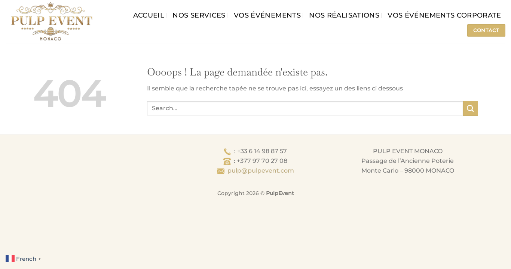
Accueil (148, 15)
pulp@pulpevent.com (260, 170)
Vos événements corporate (444, 15)
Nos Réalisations (344, 15)
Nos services (198, 15)
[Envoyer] (470, 108)
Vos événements (267, 15)
